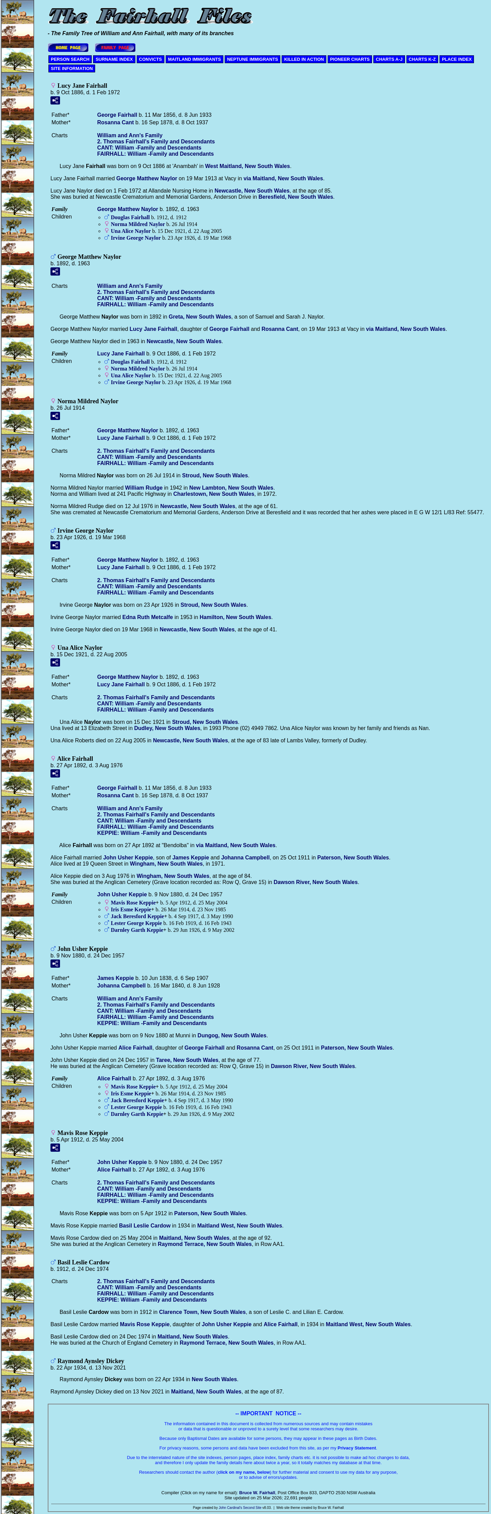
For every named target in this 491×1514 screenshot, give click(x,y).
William (144, 488)
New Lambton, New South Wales (231, 488)
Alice (135, 1048)
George (117, 115)
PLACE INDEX (457, 59)
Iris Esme (131, 909)
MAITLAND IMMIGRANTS (194, 59)
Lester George (136, 923)
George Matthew (146, 178)
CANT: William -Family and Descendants (149, 148)
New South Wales (214, 1379)
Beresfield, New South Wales (295, 197)
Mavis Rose (133, 903)
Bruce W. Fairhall (257, 1492)
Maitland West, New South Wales (239, 1226)
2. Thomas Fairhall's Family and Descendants (156, 141)
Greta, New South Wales (200, 317)
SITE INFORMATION (72, 68)
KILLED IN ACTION (304, 59)
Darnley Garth (137, 930)
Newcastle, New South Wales (251, 191)
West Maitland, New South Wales (247, 166)
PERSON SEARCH (70, 59)
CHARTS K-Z (422, 59)
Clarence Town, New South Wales (202, 1312)
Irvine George (136, 238)
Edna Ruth (147, 617)
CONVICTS (150, 59)
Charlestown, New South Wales (213, 494)
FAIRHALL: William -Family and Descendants (155, 154)
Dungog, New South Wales (231, 1035)
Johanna (245, 857)
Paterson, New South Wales (353, 857)
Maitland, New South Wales (194, 1238)
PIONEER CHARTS (350, 59)
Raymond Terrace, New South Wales (205, 1244)
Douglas (130, 217)
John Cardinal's (230, 1508)
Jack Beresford (137, 916)
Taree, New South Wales (187, 1060)
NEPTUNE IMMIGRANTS (252, 59)
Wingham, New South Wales (166, 864)
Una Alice (131, 231)
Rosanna (115, 122)
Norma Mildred (138, 224)
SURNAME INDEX (114, 59)
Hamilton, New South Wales (235, 617)
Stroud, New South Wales (215, 475)
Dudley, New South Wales (167, 728)
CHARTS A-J (389, 59)
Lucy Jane (153, 329)
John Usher (128, 857)
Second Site (252, 1508)
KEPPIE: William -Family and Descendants (152, 833)
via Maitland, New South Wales (283, 178)
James (190, 857)
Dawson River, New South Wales (316, 882)
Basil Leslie (144, 1226)
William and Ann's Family (130, 135)
